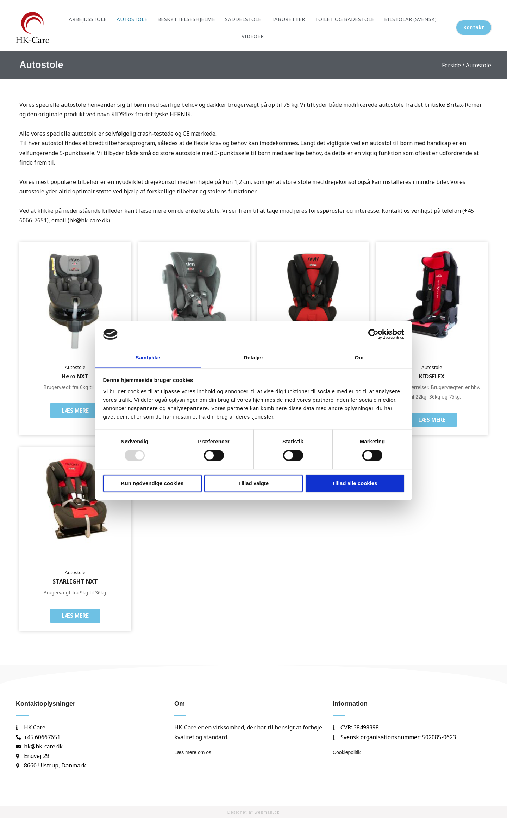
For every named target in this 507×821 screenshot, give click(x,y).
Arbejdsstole (88, 19)
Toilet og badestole (344, 19)
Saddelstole (243, 19)
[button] (473, 27)
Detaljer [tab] (253, 357)
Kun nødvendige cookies (152, 484)
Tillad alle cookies (354, 484)
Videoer (253, 35)
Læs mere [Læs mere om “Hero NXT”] (75, 411)
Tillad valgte (253, 484)
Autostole (132, 19)
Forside (451, 65)
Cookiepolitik (347, 755)
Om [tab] (359, 357)
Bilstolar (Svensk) (410, 19)
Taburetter (288, 19)
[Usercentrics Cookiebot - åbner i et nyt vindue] (373, 334)
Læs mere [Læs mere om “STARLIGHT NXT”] (75, 618)
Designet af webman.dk (253, 815)
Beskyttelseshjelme (186, 19)
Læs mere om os (192, 755)
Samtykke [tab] (148, 357)
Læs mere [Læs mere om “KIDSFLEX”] (431, 421)
